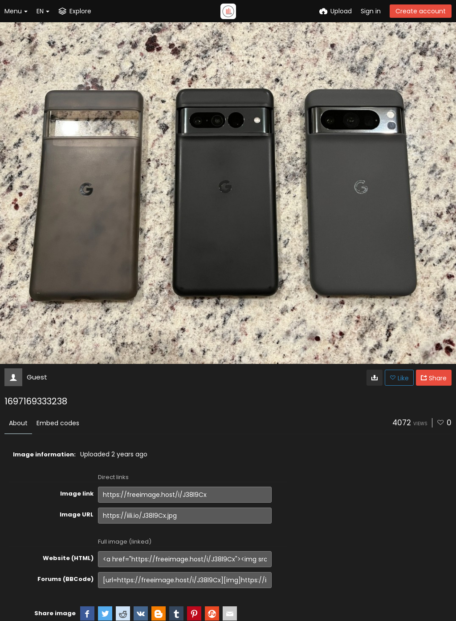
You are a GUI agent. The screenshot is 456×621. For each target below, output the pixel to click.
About (18, 423)
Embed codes (58, 423)
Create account (420, 11)
